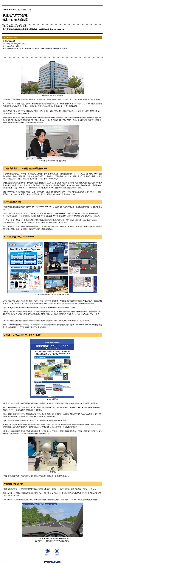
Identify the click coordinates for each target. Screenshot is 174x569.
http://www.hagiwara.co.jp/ (16, 44)
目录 (57, 554)
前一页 (47, 554)
